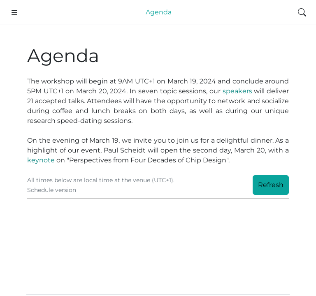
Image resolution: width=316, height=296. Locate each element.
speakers (237, 91)
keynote (41, 160)
